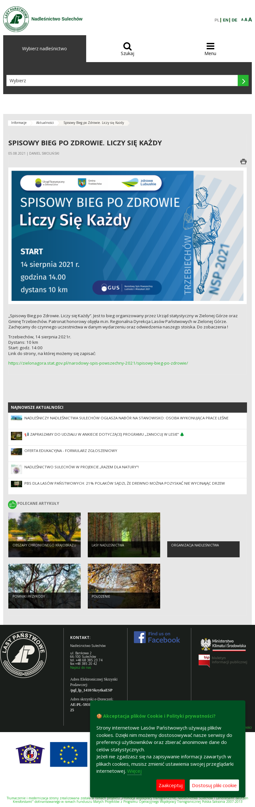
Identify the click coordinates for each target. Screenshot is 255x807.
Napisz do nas (80, 667)
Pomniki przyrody (28, 596)
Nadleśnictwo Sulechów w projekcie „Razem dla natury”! (81, 466)
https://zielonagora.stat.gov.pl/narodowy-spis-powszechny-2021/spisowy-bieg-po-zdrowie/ (98, 363)
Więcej (134, 771)
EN (225, 20)
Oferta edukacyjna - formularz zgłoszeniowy (70, 450)
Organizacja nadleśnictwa (195, 545)
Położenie (101, 596)
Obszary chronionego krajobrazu (44, 545)
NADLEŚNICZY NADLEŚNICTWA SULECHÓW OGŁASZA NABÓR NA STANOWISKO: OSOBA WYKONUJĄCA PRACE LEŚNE (126, 418)
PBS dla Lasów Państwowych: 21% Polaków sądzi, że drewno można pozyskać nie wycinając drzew (124, 483)
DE (234, 20)
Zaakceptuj (171, 785)
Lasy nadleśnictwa (108, 545)
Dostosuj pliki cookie (214, 785)
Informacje (19, 122)
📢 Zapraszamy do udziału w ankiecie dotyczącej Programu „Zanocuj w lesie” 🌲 (104, 434)
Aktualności (45, 122)
